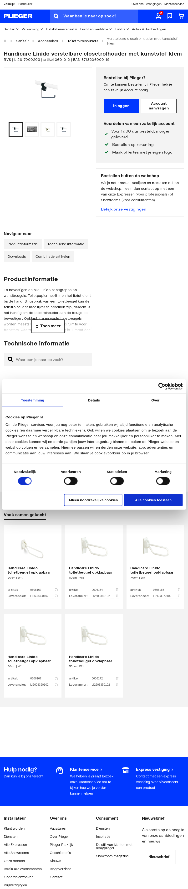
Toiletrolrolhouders (82, 41)
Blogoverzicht (60, 869)
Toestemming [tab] (32, 400)
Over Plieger (59, 836)
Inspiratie (103, 836)
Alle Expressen (15, 845)
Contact (56, 877)
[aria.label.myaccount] (158, 16)
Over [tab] (155, 400)
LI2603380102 (105, 596)
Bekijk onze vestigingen (124, 209)
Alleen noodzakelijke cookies (93, 500)
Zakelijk (9, 4)
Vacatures (58, 828)
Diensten (10, 836)
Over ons (137, 4)
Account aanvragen (159, 105)
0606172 (105, 678)
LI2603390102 (44, 596)
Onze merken (14, 861)
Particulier (25, 4)
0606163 (44, 589)
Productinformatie (23, 244)
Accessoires (48, 41)
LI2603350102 (105, 684)
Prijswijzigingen (15, 885)
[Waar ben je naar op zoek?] (100, 16)
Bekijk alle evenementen (23, 869)
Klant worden (14, 828)
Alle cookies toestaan (153, 500)
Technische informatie (65, 244)
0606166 (166, 589)
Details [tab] (94, 400)
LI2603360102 (44, 684)
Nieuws (55, 861)
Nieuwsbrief (158, 856)
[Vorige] (82, 129)
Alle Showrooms (16, 853)
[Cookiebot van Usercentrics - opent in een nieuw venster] (162, 386)
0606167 (44, 678)
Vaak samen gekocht (25, 514)
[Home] (5, 41)
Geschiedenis (60, 853)
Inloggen (121, 105)
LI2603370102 (166, 596)
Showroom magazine (112, 856)
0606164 (105, 589)
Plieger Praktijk (61, 845)
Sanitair (22, 41)
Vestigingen (154, 4)
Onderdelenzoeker (18, 877)
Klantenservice (174, 4)
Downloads (17, 256)
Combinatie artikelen (53, 256)
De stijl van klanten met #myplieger (114, 846)
